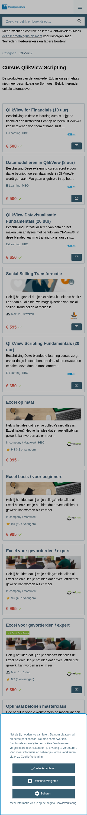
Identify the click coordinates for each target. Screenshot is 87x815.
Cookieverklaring (66, 803)
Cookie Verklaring (32, 756)
